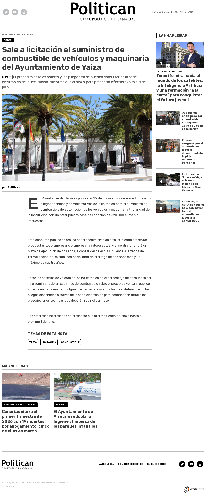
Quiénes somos (156, 464)
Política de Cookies (130, 464)
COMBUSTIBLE (70, 342)
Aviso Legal (106, 464)
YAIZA (33, 342)
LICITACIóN (49, 342)
